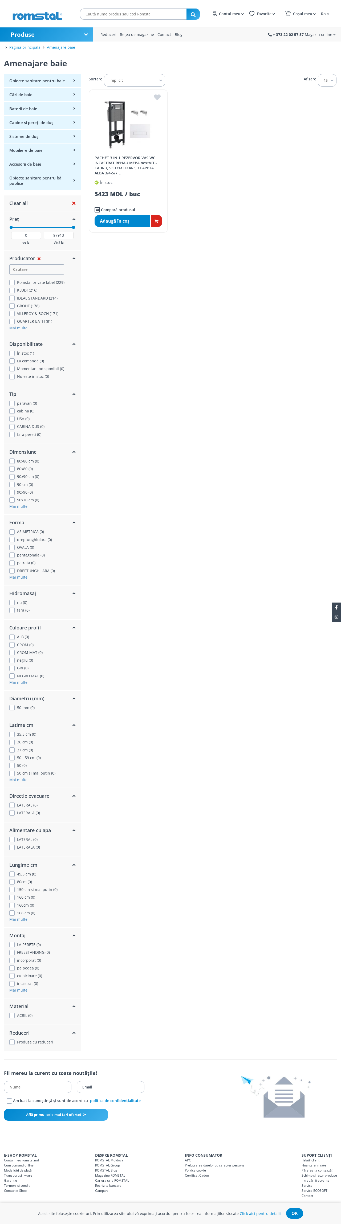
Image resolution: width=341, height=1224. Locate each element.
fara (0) (23, 610)
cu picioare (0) (29, 976)
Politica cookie (195, 1170)
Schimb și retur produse (319, 1175)
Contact (164, 34)
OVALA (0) (25, 547)
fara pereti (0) (29, 434)
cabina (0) (25, 411)
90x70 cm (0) (28, 500)
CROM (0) (25, 645)
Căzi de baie (21, 94)
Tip (12, 394)
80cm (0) (24, 882)
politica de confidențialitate (115, 1100)
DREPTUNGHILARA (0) (36, 571)
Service (307, 1185)
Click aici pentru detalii (260, 1213)
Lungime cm (23, 865)
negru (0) (25, 660)
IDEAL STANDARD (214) (37, 298)
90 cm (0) (25, 484)
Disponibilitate (26, 344)
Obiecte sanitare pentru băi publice (36, 180)
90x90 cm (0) (28, 476)
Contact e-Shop (15, 1190)
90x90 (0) (25, 492)
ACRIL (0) (25, 1015)
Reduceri (108, 34)
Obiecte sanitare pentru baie (37, 80)
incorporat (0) (29, 960)
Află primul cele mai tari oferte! (54, 1114)
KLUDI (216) (27, 290)
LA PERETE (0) (29, 945)
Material (19, 1006)
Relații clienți (311, 1160)
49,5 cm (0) (26, 874)
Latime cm (21, 725)
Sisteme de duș (23, 136)
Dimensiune (22, 452)
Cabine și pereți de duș (31, 122)
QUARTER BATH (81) (34, 321)
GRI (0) (23, 668)
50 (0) (22, 765)
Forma (16, 522)
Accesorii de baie (25, 164)
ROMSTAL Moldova (109, 1160)
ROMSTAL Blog (106, 1170)
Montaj (17, 935)
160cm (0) (25, 905)
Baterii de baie (23, 108)
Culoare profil (25, 627)
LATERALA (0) (28, 813)
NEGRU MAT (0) (30, 676)
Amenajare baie (61, 47)
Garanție (10, 1180)
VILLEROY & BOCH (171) (37, 314)
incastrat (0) (27, 983)
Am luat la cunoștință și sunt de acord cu (74, 1101)
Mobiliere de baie (26, 150)
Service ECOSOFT (314, 1190)
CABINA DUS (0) (30, 426)
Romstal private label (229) (40, 282)
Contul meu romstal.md (21, 1160)
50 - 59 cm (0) (29, 758)
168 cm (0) (26, 913)
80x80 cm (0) (28, 461)
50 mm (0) (26, 708)
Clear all (18, 203)
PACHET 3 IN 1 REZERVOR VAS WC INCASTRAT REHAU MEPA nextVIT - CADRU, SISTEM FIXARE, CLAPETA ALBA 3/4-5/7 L (126, 165)
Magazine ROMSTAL (110, 1175)
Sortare (95, 79)
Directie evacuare (29, 796)
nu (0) (22, 602)
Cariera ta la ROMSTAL (112, 1180)
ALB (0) (23, 637)
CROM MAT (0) (30, 652)
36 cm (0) (25, 742)
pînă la (59, 242)
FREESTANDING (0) (33, 952)
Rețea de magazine (137, 34)
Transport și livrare (18, 1175)
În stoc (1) (25, 353)
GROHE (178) (28, 306)
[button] (324, 13)
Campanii (102, 1190)
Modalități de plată (18, 1170)
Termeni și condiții (17, 1185)
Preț (14, 219)
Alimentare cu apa (30, 830)
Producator (22, 258)
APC (188, 1160)
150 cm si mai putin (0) (37, 889)
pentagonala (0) (31, 555)
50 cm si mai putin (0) (36, 773)
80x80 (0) (25, 469)
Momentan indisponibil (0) (40, 369)
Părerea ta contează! (317, 1170)
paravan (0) (27, 403)
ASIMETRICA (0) (30, 532)
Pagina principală (24, 47)
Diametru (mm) (26, 698)
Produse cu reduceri (35, 1042)
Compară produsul (115, 209)
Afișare (310, 79)
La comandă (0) (30, 361)
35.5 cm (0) (26, 734)
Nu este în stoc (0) (33, 376)
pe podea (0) (28, 968)
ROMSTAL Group (107, 1165)
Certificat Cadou (197, 1175)
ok (294, 1213)
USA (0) (23, 419)
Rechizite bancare (108, 1185)
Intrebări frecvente (315, 1180)
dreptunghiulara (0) (34, 540)
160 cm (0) (26, 897)
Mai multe (18, 327)
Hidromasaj (22, 593)
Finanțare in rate (314, 1165)
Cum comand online (19, 1165)
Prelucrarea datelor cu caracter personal (215, 1165)
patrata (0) (26, 563)
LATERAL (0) (27, 805)
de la (26, 242)
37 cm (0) (25, 750)
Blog (178, 34)
